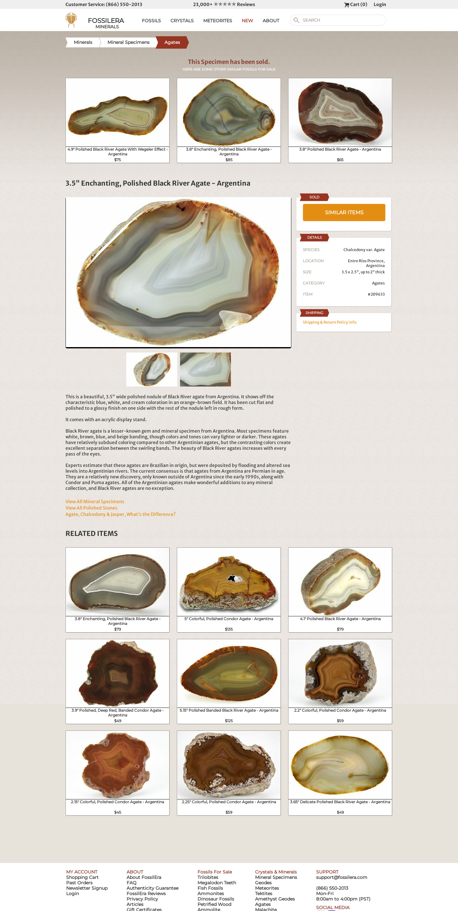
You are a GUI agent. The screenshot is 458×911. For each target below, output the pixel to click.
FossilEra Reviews (146, 893)
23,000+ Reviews (224, 4)
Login (380, 4)
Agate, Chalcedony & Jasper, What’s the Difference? (121, 514)
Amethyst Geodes (275, 899)
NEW (247, 21)
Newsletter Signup (87, 888)
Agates (378, 283)
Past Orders (79, 883)
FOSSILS (151, 21)
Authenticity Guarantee (152, 888)
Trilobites (208, 877)
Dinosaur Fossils (216, 899)
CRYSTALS (182, 21)
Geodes (263, 883)
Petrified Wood (214, 904)
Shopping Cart (82, 877)
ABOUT (271, 21)
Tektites (263, 893)
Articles (135, 904)
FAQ (131, 883)
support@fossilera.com (341, 877)
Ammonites (211, 893)
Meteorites (267, 888)
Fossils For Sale (215, 872)
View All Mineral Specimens (95, 501)
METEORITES (217, 21)
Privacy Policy (142, 899)
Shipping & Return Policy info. (330, 322)
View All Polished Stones (91, 508)
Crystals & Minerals (276, 872)
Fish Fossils (210, 888)
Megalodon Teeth (217, 883)
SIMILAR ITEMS (344, 212)
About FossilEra (144, 877)
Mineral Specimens (276, 877)
